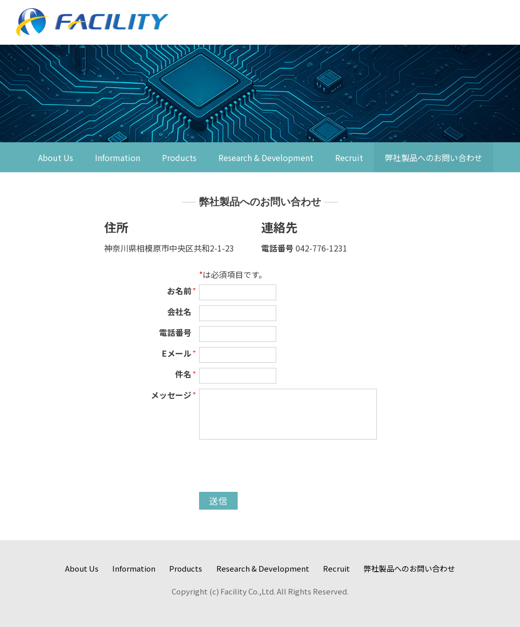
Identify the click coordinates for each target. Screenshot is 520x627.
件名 (183, 374)
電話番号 (175, 332)
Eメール (176, 353)
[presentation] (276, 467)
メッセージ (171, 395)
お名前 (179, 291)
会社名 (179, 311)
